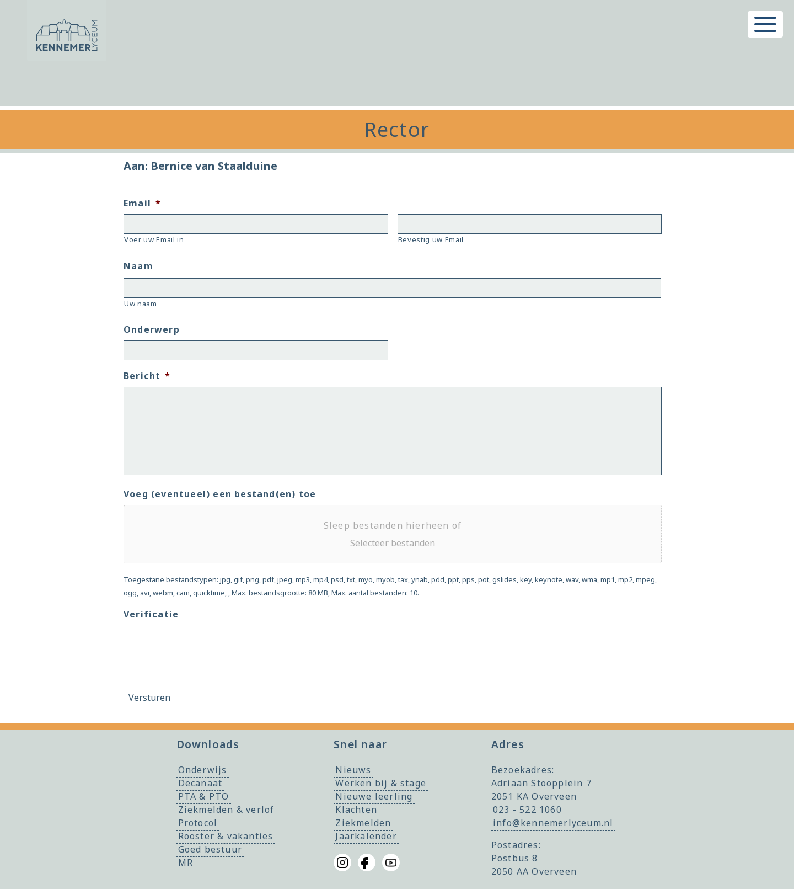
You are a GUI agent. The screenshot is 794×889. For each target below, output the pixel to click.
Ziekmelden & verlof (226, 809)
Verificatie (151, 614)
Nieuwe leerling (373, 796)
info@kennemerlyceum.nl (553, 823)
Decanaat (200, 783)
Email (142, 203)
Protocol (198, 823)
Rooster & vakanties (225, 836)
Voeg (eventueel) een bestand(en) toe (220, 494)
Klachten (356, 809)
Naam (138, 266)
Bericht (147, 376)
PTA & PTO (203, 796)
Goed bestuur (210, 849)
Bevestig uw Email (431, 239)
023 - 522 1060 (527, 809)
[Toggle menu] (765, 24)
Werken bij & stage (380, 783)
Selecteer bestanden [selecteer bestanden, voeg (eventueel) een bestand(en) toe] (392, 543)
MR (185, 862)
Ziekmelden (363, 823)
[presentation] (207, 646)
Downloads (208, 744)
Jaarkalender (365, 836)
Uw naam (140, 303)
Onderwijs (202, 770)
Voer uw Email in (154, 239)
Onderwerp (152, 330)
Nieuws (353, 770)
